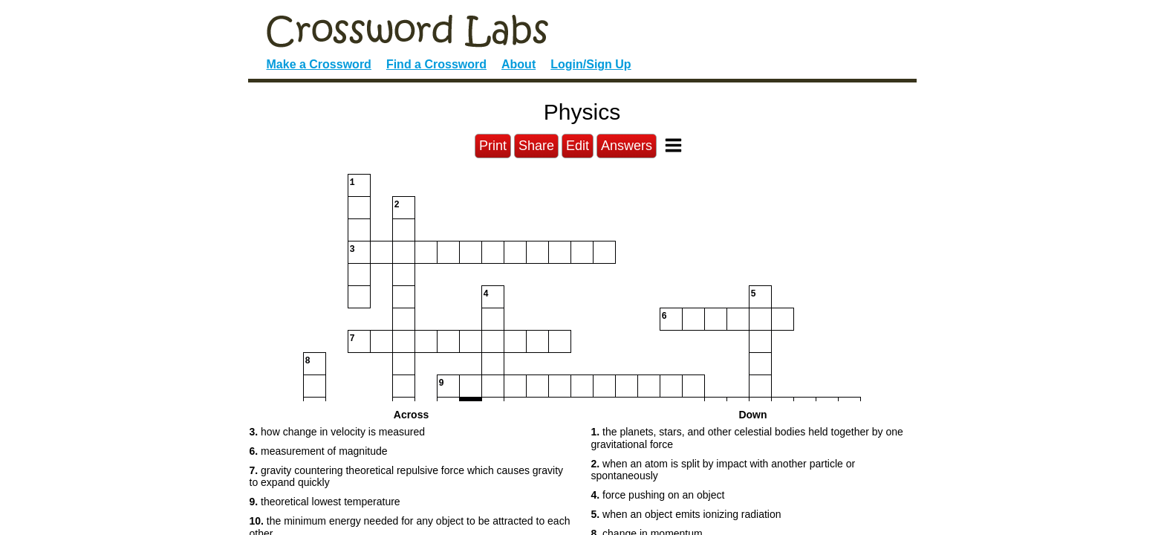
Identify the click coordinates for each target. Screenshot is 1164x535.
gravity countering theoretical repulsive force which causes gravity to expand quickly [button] (407, 476)
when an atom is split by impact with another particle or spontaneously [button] (723, 470)
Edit (577, 145)
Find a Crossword (436, 64)
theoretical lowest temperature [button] (325, 502)
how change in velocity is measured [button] (338, 432)
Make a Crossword (319, 64)
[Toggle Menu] (673, 145)
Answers (626, 145)
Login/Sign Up (590, 64)
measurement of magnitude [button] (319, 451)
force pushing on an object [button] (658, 495)
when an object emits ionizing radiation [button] (686, 514)
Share (536, 145)
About (518, 64)
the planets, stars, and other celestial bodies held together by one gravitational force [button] (747, 438)
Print (493, 145)
